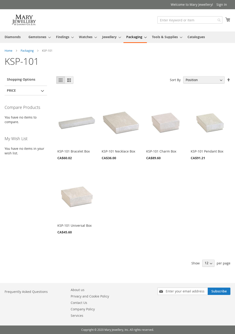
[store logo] (24, 20)
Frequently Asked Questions (26, 291)
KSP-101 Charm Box (161, 151)
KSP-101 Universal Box (74, 225)
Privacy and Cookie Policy (90, 296)
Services (77, 315)
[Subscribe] (219, 291)
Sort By (175, 80)
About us (77, 290)
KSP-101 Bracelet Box (73, 151)
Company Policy (83, 309)
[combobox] (189, 20)
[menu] (117, 37)
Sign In (221, 4)
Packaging (27, 50)
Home (9, 50)
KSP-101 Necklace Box (118, 151)
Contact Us (79, 302)
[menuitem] (12, 36)
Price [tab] (11, 90)
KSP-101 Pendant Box (207, 151)
